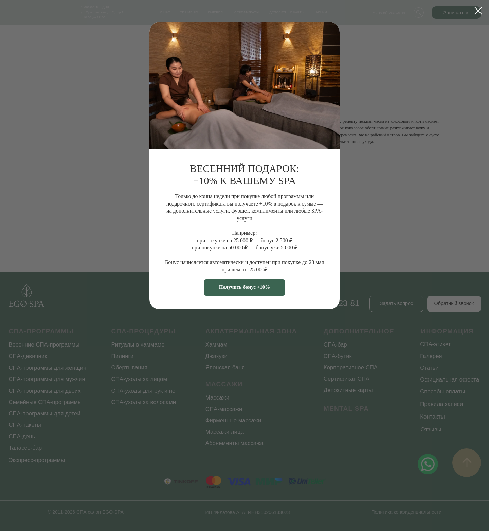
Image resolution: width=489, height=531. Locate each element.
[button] (244, 287)
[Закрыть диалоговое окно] (478, 10)
